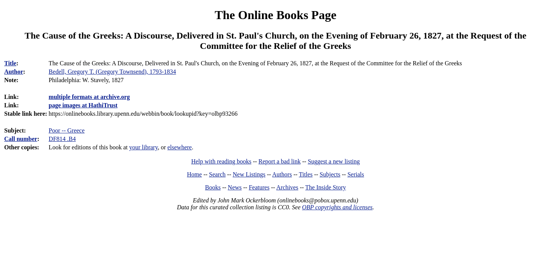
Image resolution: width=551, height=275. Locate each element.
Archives (287, 187)
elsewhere (179, 147)
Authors (282, 174)
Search (217, 174)
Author (13, 71)
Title (10, 63)
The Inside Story (325, 187)
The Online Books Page (275, 15)
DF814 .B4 (62, 139)
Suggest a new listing (334, 161)
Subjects (330, 174)
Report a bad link (280, 161)
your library (143, 147)
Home (194, 174)
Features (259, 187)
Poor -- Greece (67, 130)
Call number (20, 139)
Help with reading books (221, 161)
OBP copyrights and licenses (337, 207)
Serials (355, 174)
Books (213, 187)
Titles (306, 174)
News (234, 187)
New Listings (249, 174)
